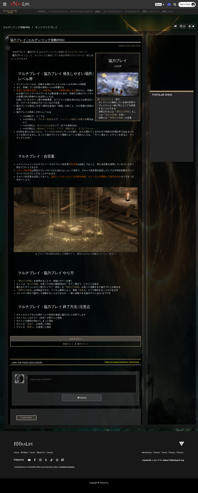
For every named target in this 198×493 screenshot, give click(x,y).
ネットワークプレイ (46, 27)
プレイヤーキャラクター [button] (81, 11)
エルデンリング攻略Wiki (16, 27)
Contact (49, 452)
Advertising (146, 452)
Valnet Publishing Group (173, 460)
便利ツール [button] (167, 11)
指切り (31, 324)
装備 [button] (98, 11)
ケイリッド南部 (67, 119)
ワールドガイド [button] (132, 11)
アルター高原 (44, 119)
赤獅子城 (81, 119)
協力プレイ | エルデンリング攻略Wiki (38, 40)
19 (182, 26)
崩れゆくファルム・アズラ (51, 128)
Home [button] (42, 11)
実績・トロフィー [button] (151, 11)
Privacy (172, 452)
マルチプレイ (105, 99)
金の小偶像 (110, 114)
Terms (164, 452)
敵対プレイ (82, 344)
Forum (32, 452)
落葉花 (83, 290)
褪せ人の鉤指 (122, 111)
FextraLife (146, 460)
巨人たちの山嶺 (45, 125)
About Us (41, 452)
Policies (180, 452)
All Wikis (24, 452)
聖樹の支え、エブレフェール (80, 128)
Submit (81, 397)
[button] (159, 4)
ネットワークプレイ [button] (113, 11)
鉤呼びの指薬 (115, 117)
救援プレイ (68, 344)
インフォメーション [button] (58, 11)
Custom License (67, 467)
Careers (156, 452)
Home (16, 452)
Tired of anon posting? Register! (120, 362)
